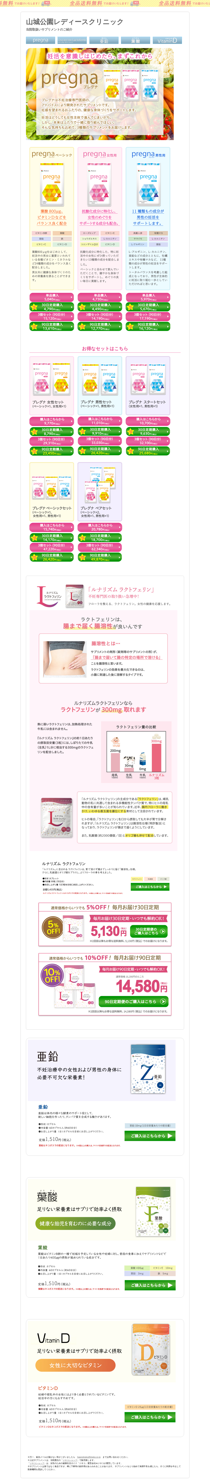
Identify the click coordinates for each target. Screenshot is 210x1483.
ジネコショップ (70, 1460)
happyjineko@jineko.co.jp (89, 1457)
